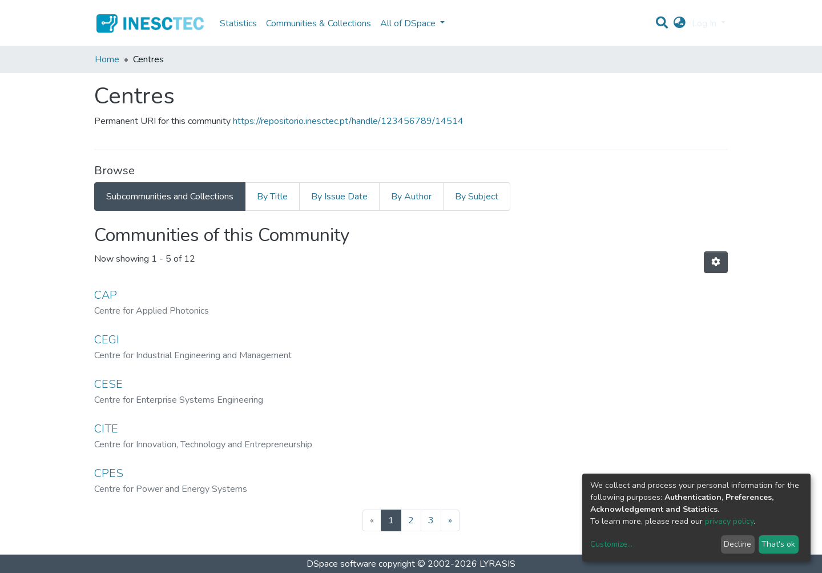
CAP (105, 295)
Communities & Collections (318, 23)
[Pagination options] (716, 262)
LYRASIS (497, 564)
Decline (737, 544)
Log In (705, 23)
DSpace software (341, 564)
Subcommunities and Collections (169, 196)
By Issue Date (339, 196)
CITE (106, 428)
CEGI (106, 339)
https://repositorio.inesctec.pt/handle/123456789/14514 (348, 121)
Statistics (238, 23)
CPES (108, 473)
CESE (108, 384)
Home (107, 59)
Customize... (611, 544)
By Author (411, 196)
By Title (272, 196)
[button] (680, 23)
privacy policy (729, 521)
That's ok (778, 544)
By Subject (476, 196)
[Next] (450, 520)
